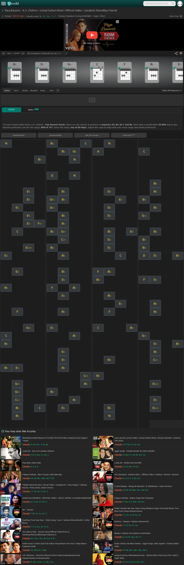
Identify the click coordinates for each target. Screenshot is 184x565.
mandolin (34, 90)
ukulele (25, 90)
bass (52, 90)
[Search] (173, 3)
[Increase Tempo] (23, 53)
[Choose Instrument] (58, 90)
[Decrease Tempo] (3, 53)
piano (16, 90)
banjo (43, 90)
